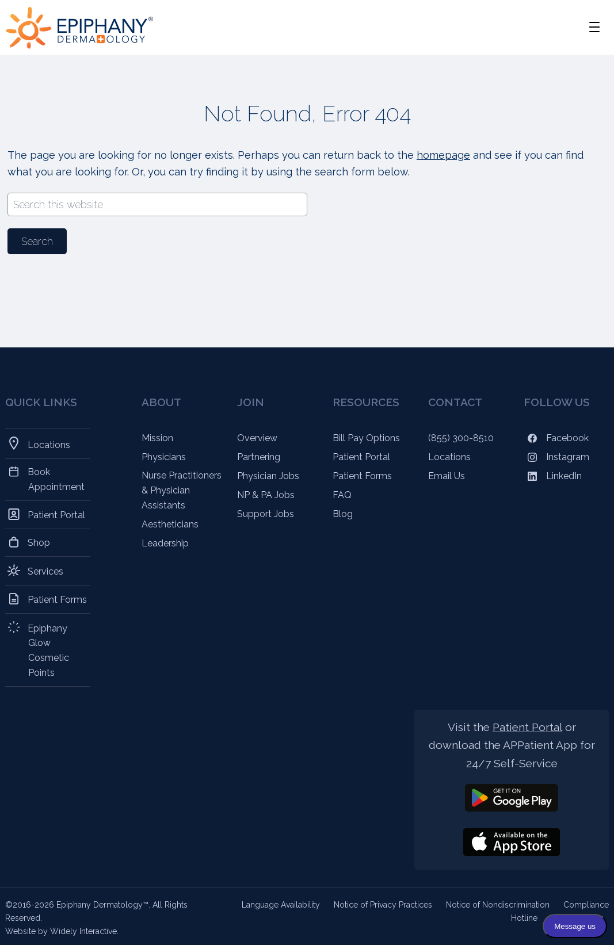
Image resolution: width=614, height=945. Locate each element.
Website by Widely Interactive (61, 931)
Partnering (258, 457)
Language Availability (281, 904)
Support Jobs (265, 513)
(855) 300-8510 (461, 438)
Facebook (556, 438)
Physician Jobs (268, 475)
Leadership (165, 543)
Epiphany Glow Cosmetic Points (48, 650)
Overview (257, 438)
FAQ (342, 494)
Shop (39, 542)
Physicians (164, 457)
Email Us (446, 475)
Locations (49, 443)
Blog (343, 513)
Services (45, 570)
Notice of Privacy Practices (383, 904)
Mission (157, 438)
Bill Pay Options (366, 438)
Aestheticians (170, 524)
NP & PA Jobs (266, 494)
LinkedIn (553, 475)
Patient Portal (56, 514)
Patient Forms (57, 599)
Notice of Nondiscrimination (498, 904)
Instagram (556, 457)
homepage (443, 155)
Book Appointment (56, 479)
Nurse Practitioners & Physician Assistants (182, 490)
